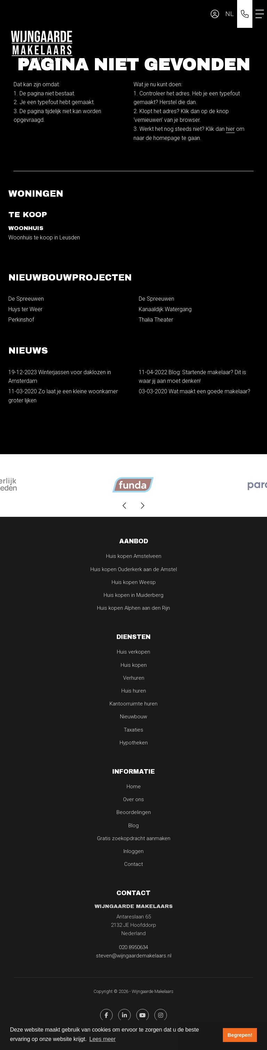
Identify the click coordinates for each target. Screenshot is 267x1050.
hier (230, 129)
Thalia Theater (156, 319)
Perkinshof (21, 319)
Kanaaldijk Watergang (165, 309)
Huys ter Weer (25, 309)
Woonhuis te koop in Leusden (44, 237)
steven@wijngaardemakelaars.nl (133, 956)
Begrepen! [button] (240, 1035)
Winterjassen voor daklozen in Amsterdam (59, 377)
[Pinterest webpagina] (160, 1015)
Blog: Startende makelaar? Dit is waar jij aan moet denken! (192, 377)
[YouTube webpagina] (142, 1015)
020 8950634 (133, 947)
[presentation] (125, 506)
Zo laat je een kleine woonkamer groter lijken (63, 396)
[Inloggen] (215, 14)
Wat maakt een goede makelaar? (194, 391)
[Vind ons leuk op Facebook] (106, 1015)
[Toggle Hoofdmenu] (259, 14)
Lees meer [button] (102, 1039)
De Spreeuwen (26, 298)
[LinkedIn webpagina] (124, 1015)
